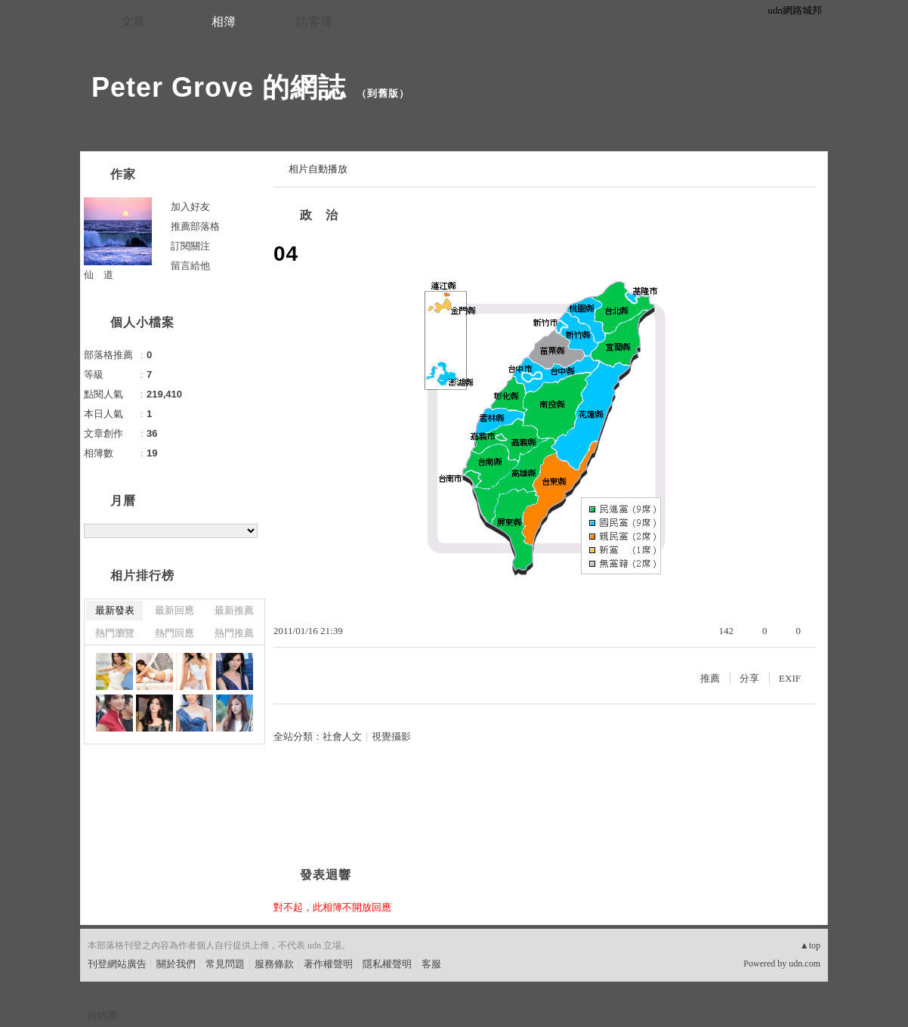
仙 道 (98, 274)
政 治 (319, 215)
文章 (133, 21)
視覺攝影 (391, 736)
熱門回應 (174, 633)
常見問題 (225, 964)
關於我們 (176, 964)
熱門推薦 (234, 633)
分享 (749, 678)
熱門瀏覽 (114, 633)
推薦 (710, 678)
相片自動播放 (318, 169)
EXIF (790, 678)
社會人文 (342, 736)
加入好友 (190, 206)
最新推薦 (234, 610)
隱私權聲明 (387, 964)
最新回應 (174, 610)
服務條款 (274, 964)
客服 (431, 964)
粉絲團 (102, 1015)
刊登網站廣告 (117, 964)
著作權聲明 (328, 964)
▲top (810, 945)
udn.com (804, 963)
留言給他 (190, 265)
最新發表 (114, 610)
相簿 (224, 21)
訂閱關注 (190, 246)
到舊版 (383, 93)
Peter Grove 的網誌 (218, 87)
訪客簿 (314, 21)
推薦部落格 (195, 226)
